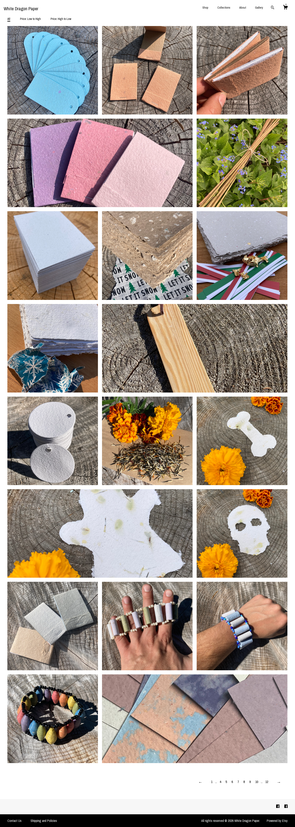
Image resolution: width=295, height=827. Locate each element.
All (8, 19)
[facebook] (278, 806)
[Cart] (285, 8)
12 (266, 781)
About (242, 7)
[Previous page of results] (200, 782)
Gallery (259, 7)
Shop (205, 7)
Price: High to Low (61, 19)
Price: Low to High (30, 19)
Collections (223, 7)
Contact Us (14, 820)
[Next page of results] (279, 782)
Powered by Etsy (277, 820)
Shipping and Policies (44, 820)
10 (256, 781)
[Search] (272, 8)
